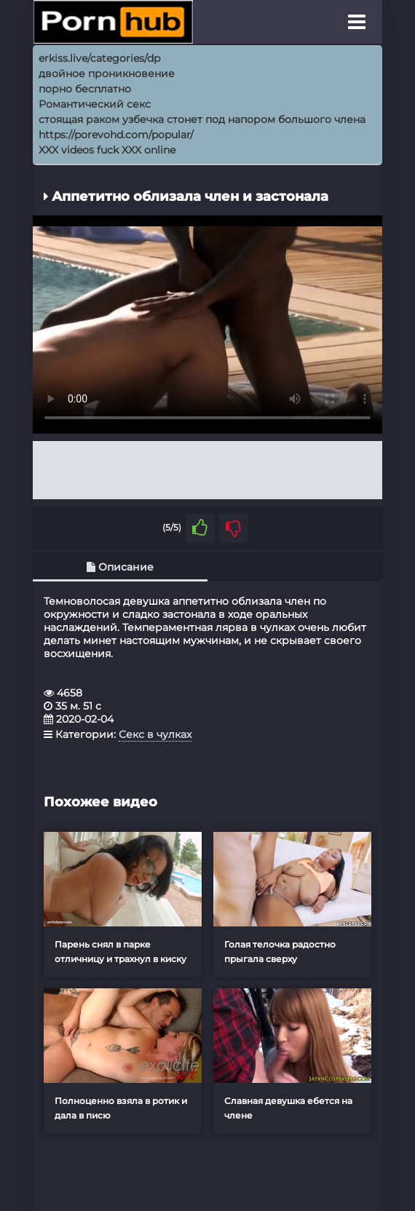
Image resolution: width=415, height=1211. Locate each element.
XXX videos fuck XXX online (107, 149)
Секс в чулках (155, 734)
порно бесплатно (85, 88)
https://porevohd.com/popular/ (116, 134)
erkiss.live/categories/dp (99, 58)
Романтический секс (95, 104)
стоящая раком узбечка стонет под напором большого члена (202, 119)
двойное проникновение (107, 73)
